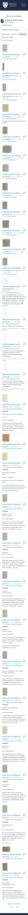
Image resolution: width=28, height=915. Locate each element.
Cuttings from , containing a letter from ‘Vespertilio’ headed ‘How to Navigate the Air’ (12, 211)
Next (17, 907)
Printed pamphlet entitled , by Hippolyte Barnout (12, 54)
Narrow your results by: (14, 16)
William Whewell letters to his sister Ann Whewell (12, 319)
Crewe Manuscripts (11, 59)
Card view (14, 34)
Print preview (6, 34)
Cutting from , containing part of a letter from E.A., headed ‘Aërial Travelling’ (12, 73)
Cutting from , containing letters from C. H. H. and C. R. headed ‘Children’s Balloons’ (12, 136)
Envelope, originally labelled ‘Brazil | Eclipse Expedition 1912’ (12, 854)
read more (5, 305)
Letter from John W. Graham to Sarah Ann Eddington (12, 404)
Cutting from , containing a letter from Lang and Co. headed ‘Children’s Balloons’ (12, 155)
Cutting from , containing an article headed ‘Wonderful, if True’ (12, 193)
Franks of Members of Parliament (12, 286)
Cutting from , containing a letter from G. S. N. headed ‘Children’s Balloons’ (12, 174)
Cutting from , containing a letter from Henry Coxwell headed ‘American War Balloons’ (12, 94)
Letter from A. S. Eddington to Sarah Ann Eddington (12, 504)
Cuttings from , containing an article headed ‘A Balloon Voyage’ (12, 230)
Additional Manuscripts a (13, 292)
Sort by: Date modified (7, 37)
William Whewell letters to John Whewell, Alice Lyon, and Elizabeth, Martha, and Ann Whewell (12, 374)
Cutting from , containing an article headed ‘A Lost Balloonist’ (12, 249)
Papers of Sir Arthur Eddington (14, 409)
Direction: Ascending (7, 40)
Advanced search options (11, 30)
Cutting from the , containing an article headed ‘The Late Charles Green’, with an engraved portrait (12, 268)
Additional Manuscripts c (13, 324)
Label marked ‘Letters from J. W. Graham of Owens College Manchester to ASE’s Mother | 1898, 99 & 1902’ (12, 444)
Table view (22, 34)
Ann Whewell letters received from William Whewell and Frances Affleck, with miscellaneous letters (12, 344)
